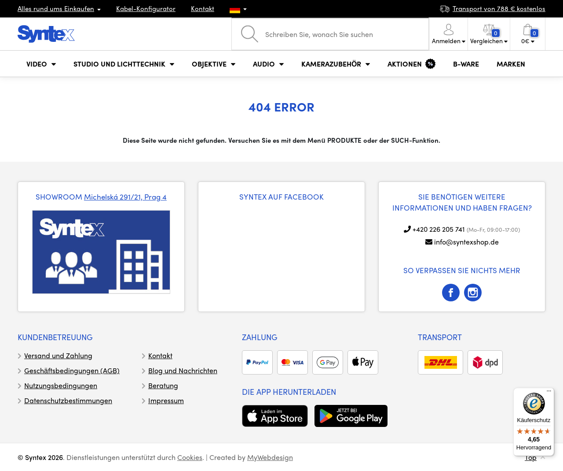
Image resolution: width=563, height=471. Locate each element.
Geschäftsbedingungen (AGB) (72, 370)
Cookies (189, 457)
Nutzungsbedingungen (60, 385)
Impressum (166, 400)
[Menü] (549, 393)
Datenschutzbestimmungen (68, 400)
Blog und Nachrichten (182, 370)
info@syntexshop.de (466, 242)
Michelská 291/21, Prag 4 (125, 196)
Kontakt (202, 8)
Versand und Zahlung (58, 355)
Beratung (163, 385)
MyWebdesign (270, 457)
